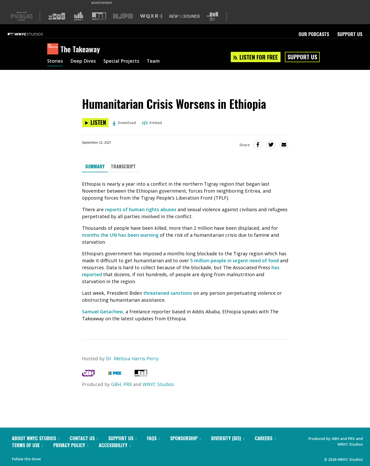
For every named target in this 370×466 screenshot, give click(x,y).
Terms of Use (27, 445)
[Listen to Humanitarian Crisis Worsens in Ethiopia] (95, 122)
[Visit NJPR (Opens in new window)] (123, 16)
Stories (55, 61)
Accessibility (115, 445)
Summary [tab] (95, 166)
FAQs (153, 438)
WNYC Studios (158, 384)
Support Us (349, 34)
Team (153, 61)
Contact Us (84, 438)
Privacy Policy (70, 445)
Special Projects (121, 61)
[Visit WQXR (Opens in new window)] (151, 16)
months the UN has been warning (120, 235)
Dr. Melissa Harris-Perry (132, 358)
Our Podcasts (314, 34)
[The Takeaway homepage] (53, 49)
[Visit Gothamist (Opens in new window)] (78, 16)
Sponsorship (185, 438)
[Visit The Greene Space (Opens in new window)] (212, 16)
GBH (116, 384)
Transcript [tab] (123, 166)
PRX (128, 384)
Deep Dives (83, 61)
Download (124, 122)
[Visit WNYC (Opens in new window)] (56, 16)
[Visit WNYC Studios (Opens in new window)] (99, 16)
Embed (152, 122)
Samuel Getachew (102, 311)
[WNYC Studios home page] (32, 34)
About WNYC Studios (35, 438)
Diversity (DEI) (227, 438)
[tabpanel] (185, 251)
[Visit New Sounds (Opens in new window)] (184, 16)
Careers (265, 438)
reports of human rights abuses (140, 209)
